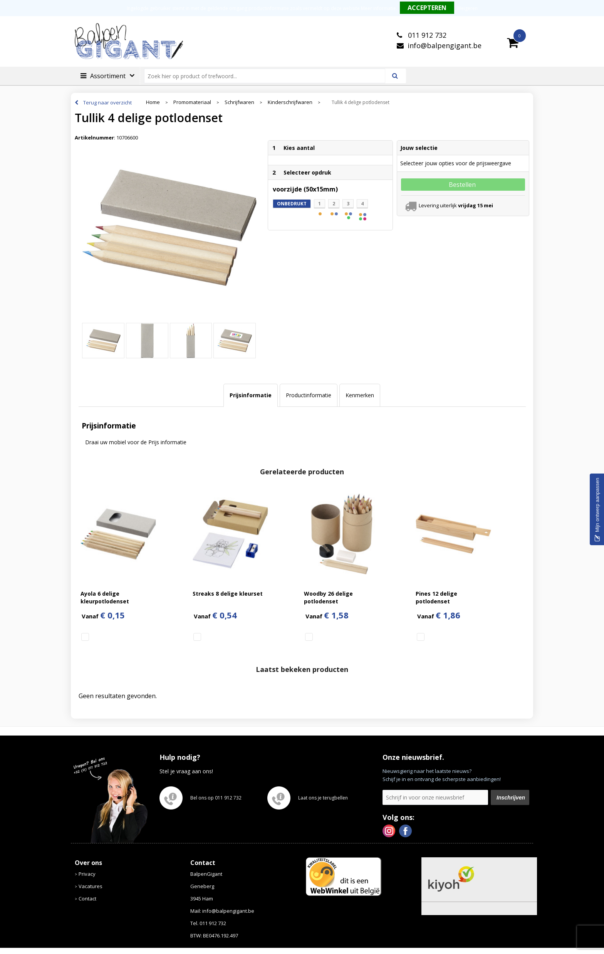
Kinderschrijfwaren (290, 102)
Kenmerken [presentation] (360, 395)
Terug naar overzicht (107, 102)
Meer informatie (378, 8)
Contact (87, 898)
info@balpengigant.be (445, 45)
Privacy (87, 873)
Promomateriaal (192, 102)
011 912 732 (426, 35)
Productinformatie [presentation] (308, 395)
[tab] (250, 395)
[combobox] (268, 76)
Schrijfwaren (239, 102)
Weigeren (467, 8)
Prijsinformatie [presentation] (251, 395)
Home (153, 102)
